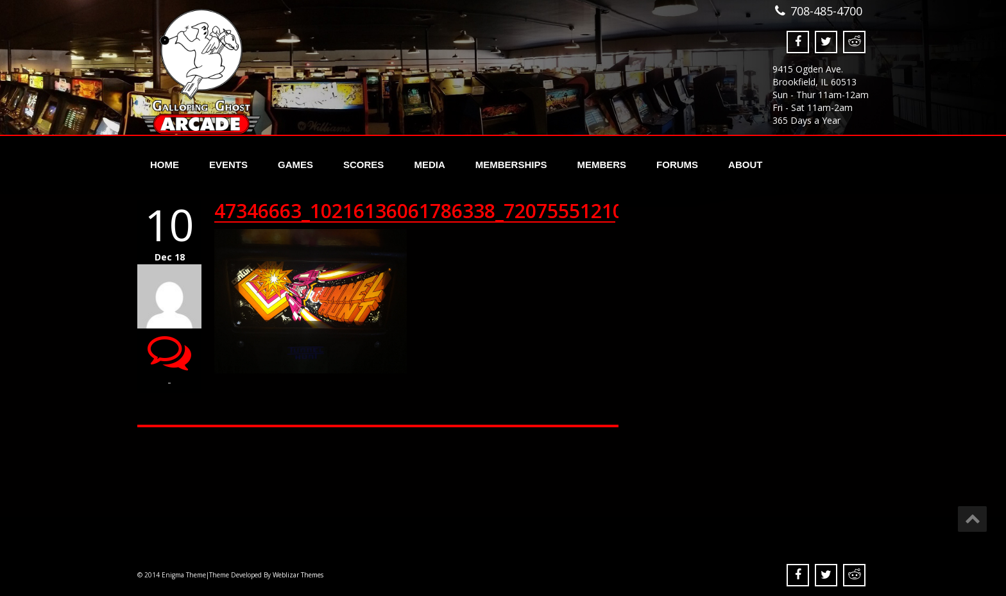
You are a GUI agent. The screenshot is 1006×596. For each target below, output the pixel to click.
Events (228, 164)
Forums (677, 164)
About (745, 164)
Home (164, 164)
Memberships (511, 164)
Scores (363, 164)
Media (429, 164)
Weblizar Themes (298, 574)
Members (601, 164)
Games (295, 164)
